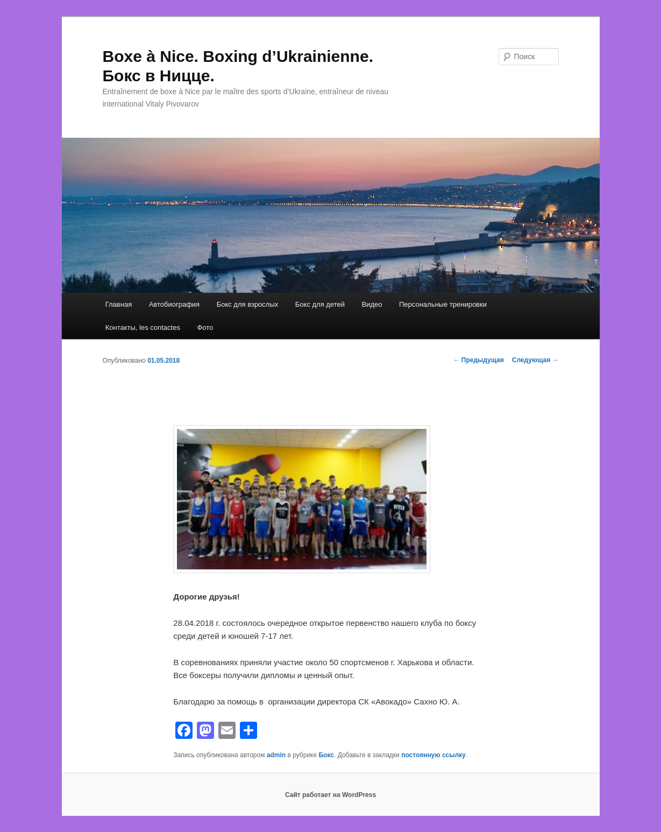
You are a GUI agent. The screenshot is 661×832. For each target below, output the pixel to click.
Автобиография (174, 304)
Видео (372, 304)
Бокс (325, 755)
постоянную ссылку (433, 755)
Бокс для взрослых (248, 304)
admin (276, 755)
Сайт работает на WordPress (330, 795)
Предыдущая (478, 360)
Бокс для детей (320, 304)
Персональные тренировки (443, 304)
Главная (118, 304)
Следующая (535, 360)
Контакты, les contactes (142, 327)
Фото (205, 327)
